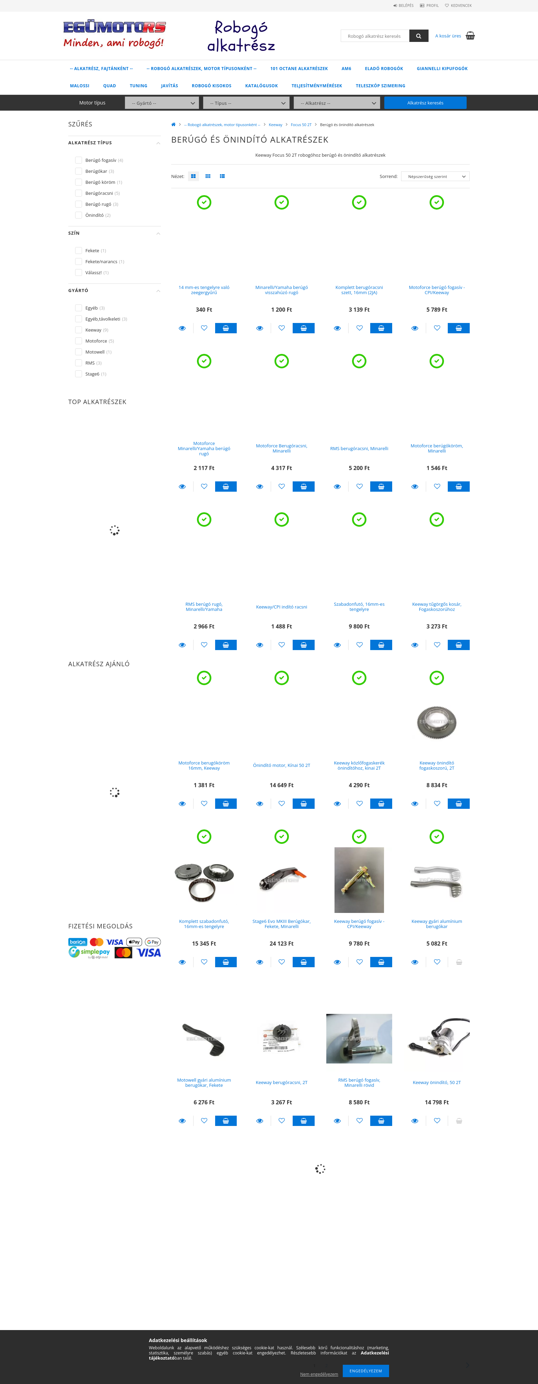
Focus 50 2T (301, 124)
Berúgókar (96, 171)
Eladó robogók (384, 68)
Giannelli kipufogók (442, 68)
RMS (90, 363)
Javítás (169, 86)
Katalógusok (261, 86)
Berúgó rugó (98, 204)
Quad (109, 86)
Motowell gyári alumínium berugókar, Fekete (204, 1082)
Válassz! (93, 272)
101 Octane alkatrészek (299, 68)
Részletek (182, 328)
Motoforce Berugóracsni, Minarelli (281, 448)
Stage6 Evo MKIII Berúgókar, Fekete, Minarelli (282, 923)
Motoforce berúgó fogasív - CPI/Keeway (437, 289)
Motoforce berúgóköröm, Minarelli (437, 448)
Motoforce (96, 341)
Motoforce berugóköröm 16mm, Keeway (204, 765)
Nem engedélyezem (319, 1374)
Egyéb (91, 308)
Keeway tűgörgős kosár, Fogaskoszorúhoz (436, 606)
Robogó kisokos (212, 86)
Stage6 (92, 374)
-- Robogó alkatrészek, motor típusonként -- (202, 68)
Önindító (94, 215)
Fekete (92, 250)
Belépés (395, 5)
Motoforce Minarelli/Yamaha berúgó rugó (204, 448)
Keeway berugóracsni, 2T (282, 1082)
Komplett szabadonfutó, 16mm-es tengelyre (204, 923)
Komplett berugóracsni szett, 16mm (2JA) (359, 289)
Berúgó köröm (100, 182)
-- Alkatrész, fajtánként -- (101, 68)
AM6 (346, 68)
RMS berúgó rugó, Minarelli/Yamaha (204, 606)
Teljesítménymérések (317, 86)
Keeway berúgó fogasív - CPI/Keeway (359, 923)
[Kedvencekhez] (204, 328)
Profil (426, 5)
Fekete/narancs (101, 261)
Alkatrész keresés (426, 103)
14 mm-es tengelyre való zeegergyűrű (204, 289)
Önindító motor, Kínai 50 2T (282, 765)
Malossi (80, 86)
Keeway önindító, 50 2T (437, 1082)
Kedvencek (459, 5)
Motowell (95, 352)
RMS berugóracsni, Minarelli (359, 448)
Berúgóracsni (99, 193)
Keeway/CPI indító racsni (281, 607)
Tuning (138, 86)
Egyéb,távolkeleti (102, 319)
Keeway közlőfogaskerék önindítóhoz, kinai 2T (359, 765)
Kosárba (226, 328)
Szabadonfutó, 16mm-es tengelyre (359, 606)
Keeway (275, 124)
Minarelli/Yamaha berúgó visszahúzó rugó (281, 289)
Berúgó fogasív (100, 160)
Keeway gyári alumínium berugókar (436, 923)
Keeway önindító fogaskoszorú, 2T (436, 765)
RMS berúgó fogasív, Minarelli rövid (359, 1082)
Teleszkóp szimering (380, 86)
